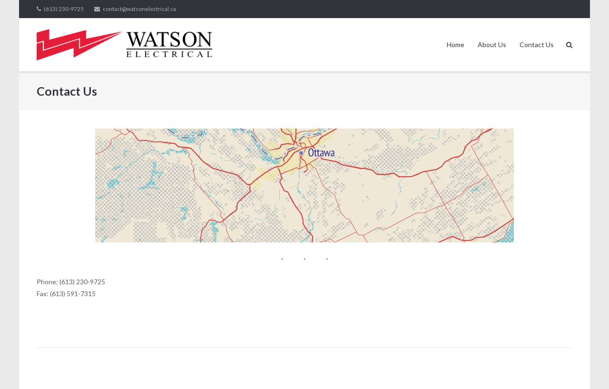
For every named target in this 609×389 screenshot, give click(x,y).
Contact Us (537, 44)
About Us (492, 44)
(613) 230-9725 (64, 8)
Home (455, 44)
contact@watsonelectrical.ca (139, 8)
